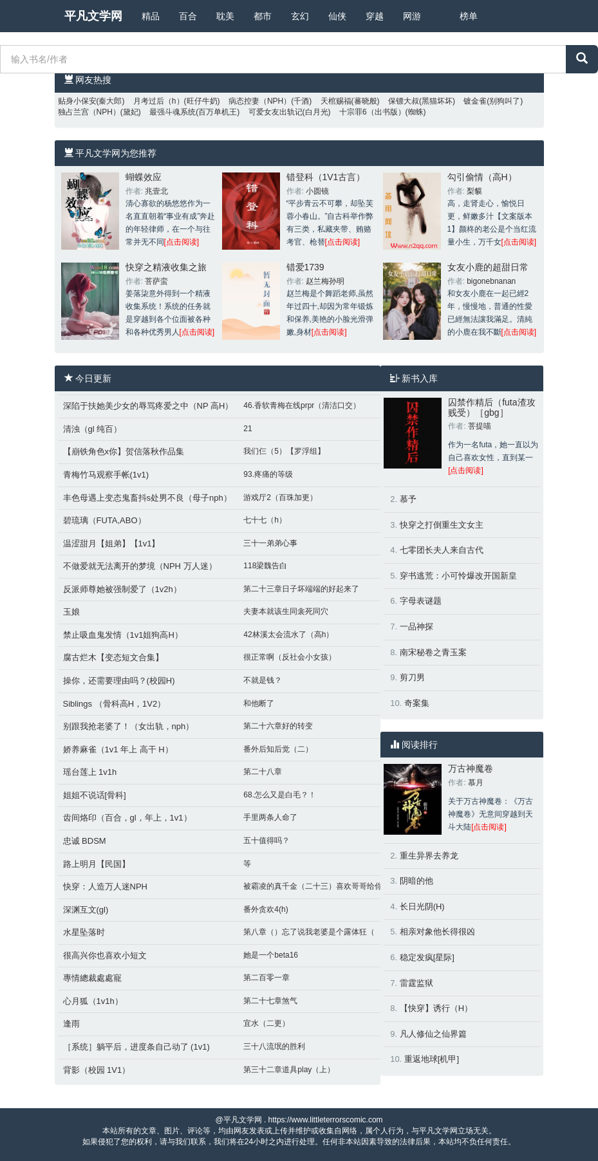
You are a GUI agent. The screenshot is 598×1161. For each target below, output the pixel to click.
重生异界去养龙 (429, 855)
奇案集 (416, 703)
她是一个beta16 (270, 955)
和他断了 (258, 703)
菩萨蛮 (156, 281)
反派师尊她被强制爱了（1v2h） (122, 589)
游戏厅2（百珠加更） (280, 497)
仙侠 (337, 16)
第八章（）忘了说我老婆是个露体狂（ (309, 931)
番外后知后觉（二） (278, 749)
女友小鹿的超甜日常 (487, 267)
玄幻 (300, 16)
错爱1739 (305, 267)
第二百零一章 (266, 977)
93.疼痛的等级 (268, 474)
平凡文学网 (93, 16)
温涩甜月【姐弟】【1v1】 (111, 543)
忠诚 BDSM (84, 841)
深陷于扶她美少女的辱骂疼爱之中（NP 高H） (148, 406)
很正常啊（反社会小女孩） (289, 657)
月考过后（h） (158, 101)
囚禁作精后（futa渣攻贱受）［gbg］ (491, 407)
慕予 (408, 499)
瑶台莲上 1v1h (90, 772)
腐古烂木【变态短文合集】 (113, 657)
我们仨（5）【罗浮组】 (284, 451)
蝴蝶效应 (144, 177)
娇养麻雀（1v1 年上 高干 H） (118, 749)
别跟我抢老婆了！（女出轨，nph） (128, 726)
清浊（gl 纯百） (92, 429)
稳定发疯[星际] (427, 957)
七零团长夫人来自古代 (441, 550)
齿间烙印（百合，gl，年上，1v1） (127, 817)
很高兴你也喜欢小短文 (105, 955)
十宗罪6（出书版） (372, 111)
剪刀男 (412, 677)
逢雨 (71, 1023)
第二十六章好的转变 (278, 725)
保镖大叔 (403, 101)
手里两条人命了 (270, 817)
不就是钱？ (262, 680)
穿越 (375, 16)
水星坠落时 (84, 932)
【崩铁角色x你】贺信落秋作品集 (124, 451)
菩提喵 (479, 426)
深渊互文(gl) (86, 910)
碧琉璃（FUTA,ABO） (104, 520)
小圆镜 (317, 191)
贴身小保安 (77, 101)
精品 (151, 16)
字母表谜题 (421, 601)
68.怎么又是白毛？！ (279, 794)
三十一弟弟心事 (270, 543)
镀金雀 (475, 101)
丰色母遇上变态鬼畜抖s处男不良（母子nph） (147, 498)
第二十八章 (262, 771)
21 (247, 428)
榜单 (469, 16)
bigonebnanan (491, 281)
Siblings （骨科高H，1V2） (114, 704)
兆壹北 (156, 191)
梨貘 (474, 191)
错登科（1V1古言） (326, 177)
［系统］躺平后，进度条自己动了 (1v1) (136, 1047)
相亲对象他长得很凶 (437, 931)
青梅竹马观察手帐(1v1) (106, 474)
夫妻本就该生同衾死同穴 (285, 611)
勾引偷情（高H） (482, 177)
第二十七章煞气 (270, 1000)
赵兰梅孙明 (325, 281)
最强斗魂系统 (172, 111)
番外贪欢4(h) (265, 909)
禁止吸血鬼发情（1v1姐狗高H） (123, 635)
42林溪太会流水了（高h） (288, 634)
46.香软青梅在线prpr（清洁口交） (301, 405)
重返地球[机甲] (431, 1059)
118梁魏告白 (265, 565)
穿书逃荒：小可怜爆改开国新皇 (458, 575)
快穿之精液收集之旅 (166, 267)
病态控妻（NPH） (260, 101)
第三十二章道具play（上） (289, 1069)
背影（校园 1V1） (97, 1070)
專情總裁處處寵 (92, 978)
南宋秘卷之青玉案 (433, 652)
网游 (412, 16)
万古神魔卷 (470, 768)
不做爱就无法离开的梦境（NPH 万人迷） (140, 566)
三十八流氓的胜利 (274, 1046)
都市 (263, 16)
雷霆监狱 (416, 983)
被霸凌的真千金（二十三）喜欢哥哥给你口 (316, 886)
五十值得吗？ (266, 840)
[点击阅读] (182, 241)
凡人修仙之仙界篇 (433, 1034)
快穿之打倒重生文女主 (441, 525)
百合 (188, 16)
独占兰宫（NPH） (89, 111)
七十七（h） (264, 520)
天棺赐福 (336, 101)
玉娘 (71, 612)
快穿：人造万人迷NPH (105, 886)
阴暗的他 (416, 881)
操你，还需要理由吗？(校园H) (119, 680)
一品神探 (416, 626)
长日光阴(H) (422, 906)
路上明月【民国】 (96, 864)
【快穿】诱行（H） (436, 1008)
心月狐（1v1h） (93, 1001)
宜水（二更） (266, 1023)
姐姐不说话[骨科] (94, 795)
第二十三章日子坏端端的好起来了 (301, 588)
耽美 (225, 16)
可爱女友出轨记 (275, 111)
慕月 (475, 782)
